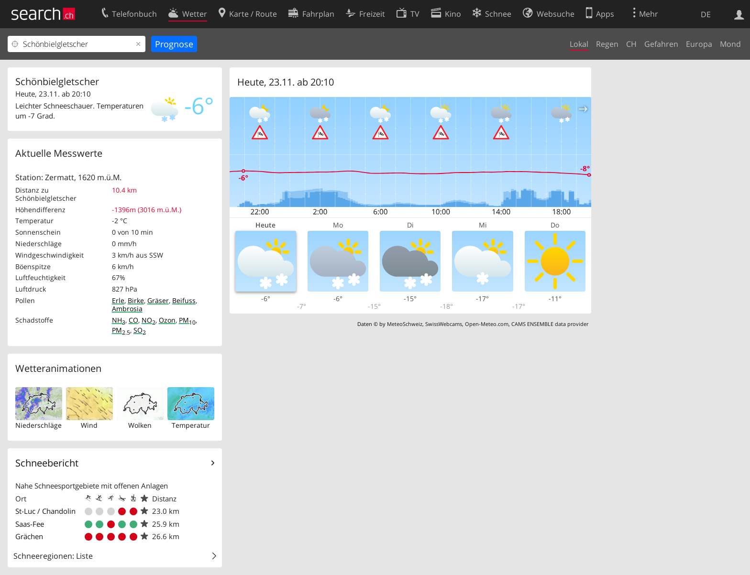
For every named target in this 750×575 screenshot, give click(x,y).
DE (706, 14)
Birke (136, 300)
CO (133, 320)
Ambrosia (127, 308)
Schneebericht (46, 462)
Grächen (29, 536)
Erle (118, 300)
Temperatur (191, 425)
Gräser (158, 300)
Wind (89, 425)
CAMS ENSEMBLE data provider (549, 323)
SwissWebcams (443, 323)
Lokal (579, 44)
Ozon (167, 320)
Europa (699, 44)
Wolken (140, 425)
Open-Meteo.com (486, 323)
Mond (730, 44)
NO (148, 320)
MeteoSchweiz (404, 323)
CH (631, 44)
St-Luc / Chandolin (45, 511)
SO (139, 330)
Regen (607, 44)
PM (187, 320)
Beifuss (184, 300)
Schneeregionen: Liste (53, 556)
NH (118, 320)
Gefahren (661, 44)
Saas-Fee (29, 524)
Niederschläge (38, 425)
